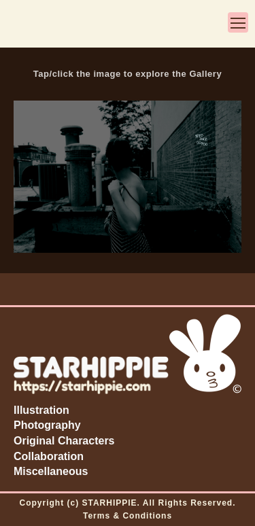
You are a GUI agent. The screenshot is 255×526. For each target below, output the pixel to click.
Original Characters (64, 440)
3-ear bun (27, 25)
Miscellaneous (51, 471)
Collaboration (49, 456)
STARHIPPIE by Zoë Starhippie (130, 25)
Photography (47, 425)
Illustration (41, 410)
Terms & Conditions (127, 516)
